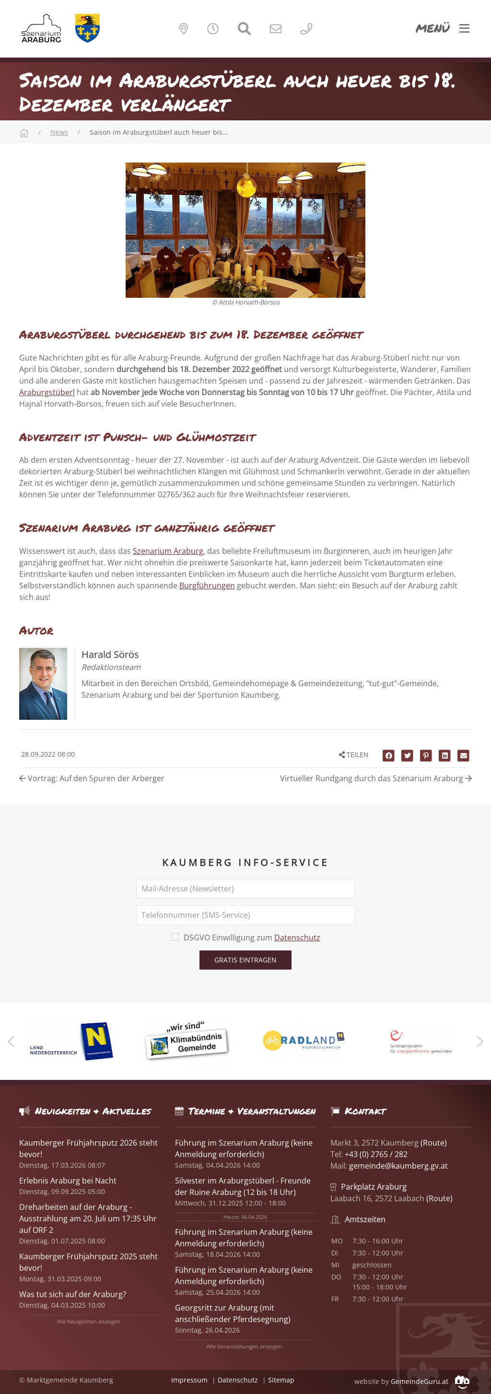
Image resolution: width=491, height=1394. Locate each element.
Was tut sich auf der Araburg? (72, 1294)
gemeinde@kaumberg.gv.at (398, 1165)
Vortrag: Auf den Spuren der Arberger (91, 778)
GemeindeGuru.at (430, 1381)
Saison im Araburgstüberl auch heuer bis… (159, 132)
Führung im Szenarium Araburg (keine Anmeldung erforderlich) (244, 1238)
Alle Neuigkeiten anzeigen (88, 1321)
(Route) (434, 1142)
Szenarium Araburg (168, 551)
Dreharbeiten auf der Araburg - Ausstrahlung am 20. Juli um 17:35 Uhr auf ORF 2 (88, 1218)
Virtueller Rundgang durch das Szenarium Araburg (376, 778)
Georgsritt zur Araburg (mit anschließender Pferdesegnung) (233, 1313)
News (59, 132)
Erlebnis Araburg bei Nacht (68, 1180)
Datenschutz (297, 937)
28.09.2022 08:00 (47, 754)
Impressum (189, 1379)
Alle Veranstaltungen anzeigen (244, 1346)
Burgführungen (207, 585)
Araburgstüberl (47, 392)
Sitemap (281, 1379)
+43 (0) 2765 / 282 (376, 1154)
